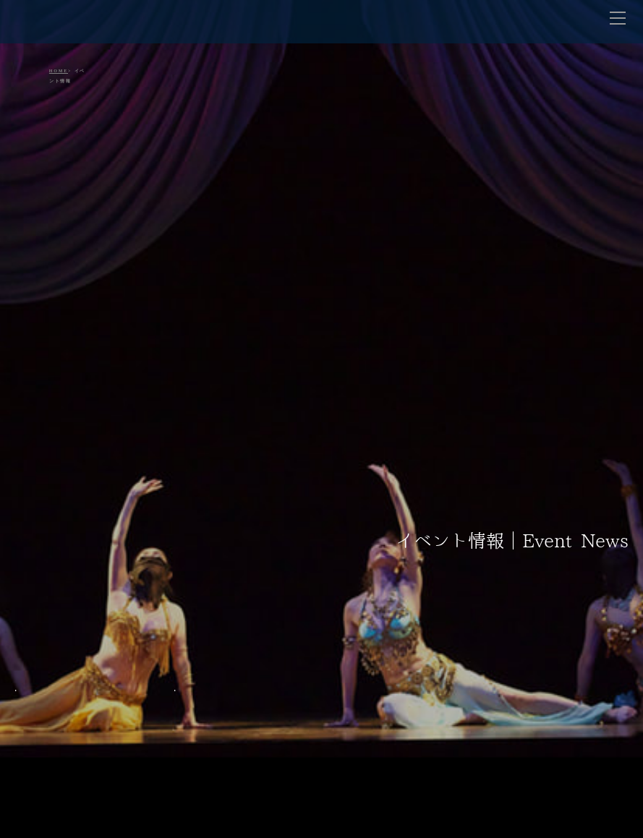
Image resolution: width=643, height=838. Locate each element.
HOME (58, 71)
